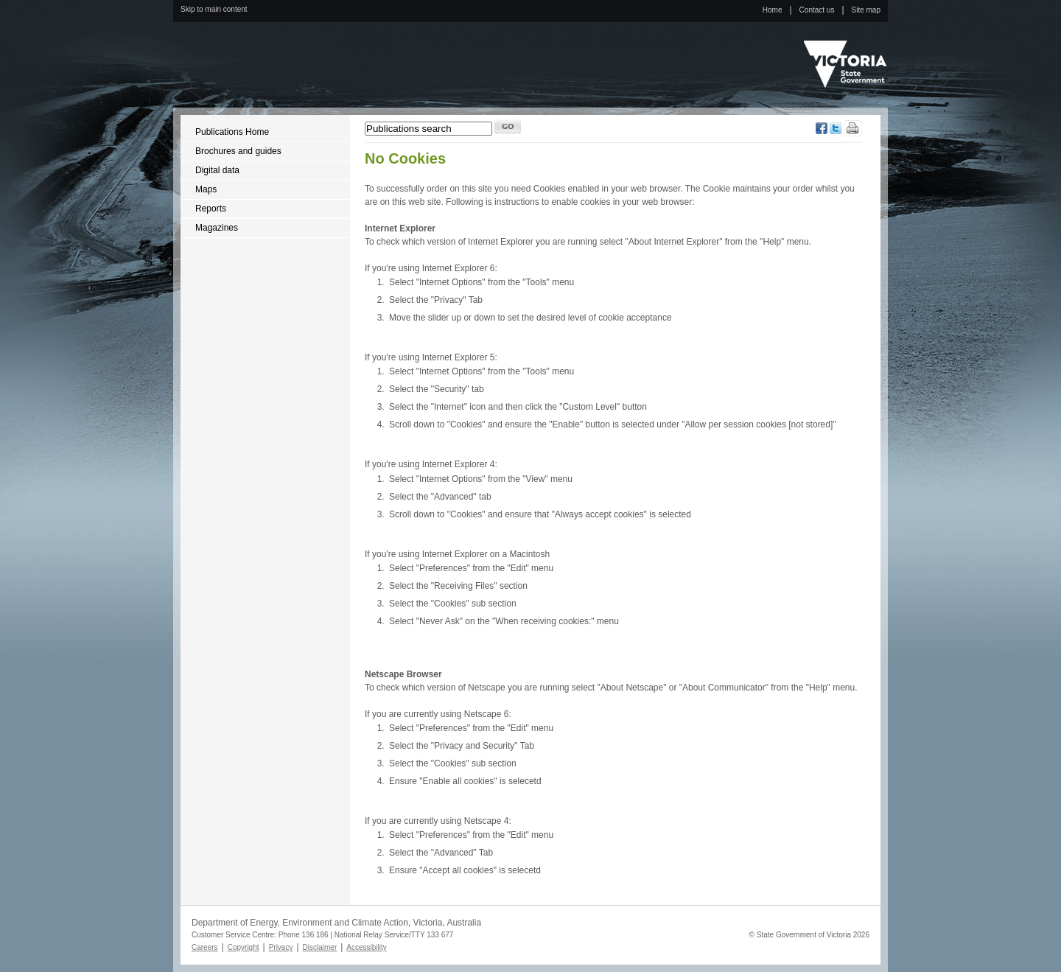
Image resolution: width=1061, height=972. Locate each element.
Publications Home (232, 132)
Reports (210, 208)
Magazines (216, 228)
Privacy (281, 947)
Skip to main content (214, 9)
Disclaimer (320, 947)
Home (772, 10)
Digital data (217, 170)
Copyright (243, 947)
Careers (205, 947)
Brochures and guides (238, 151)
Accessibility (366, 947)
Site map (866, 10)
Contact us (817, 10)
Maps (206, 189)
